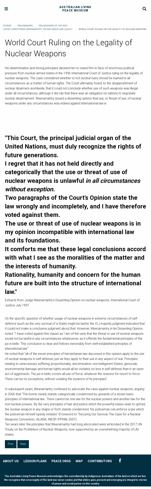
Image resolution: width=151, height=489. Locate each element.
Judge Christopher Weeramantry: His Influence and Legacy (38, 29)
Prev (10, 444)
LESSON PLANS (35, 461)
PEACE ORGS (61, 461)
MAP (79, 461)
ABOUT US (11, 461)
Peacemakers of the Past (53, 25)
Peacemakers (25, 25)
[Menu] (6, 9)
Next (23, 444)
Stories (7, 25)
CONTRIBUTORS (100, 461)
